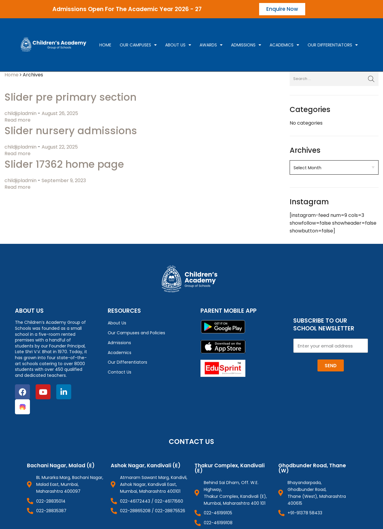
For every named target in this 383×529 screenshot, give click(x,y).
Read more (17, 120)
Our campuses (138, 45)
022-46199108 (218, 523)
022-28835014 (51, 501)
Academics (284, 45)
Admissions (246, 45)
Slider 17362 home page (64, 164)
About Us (178, 45)
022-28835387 (51, 511)
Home (105, 45)
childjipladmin (21, 113)
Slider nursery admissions (70, 131)
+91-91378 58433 (305, 513)
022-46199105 (218, 513)
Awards (211, 45)
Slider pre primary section (70, 97)
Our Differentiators (333, 45)
